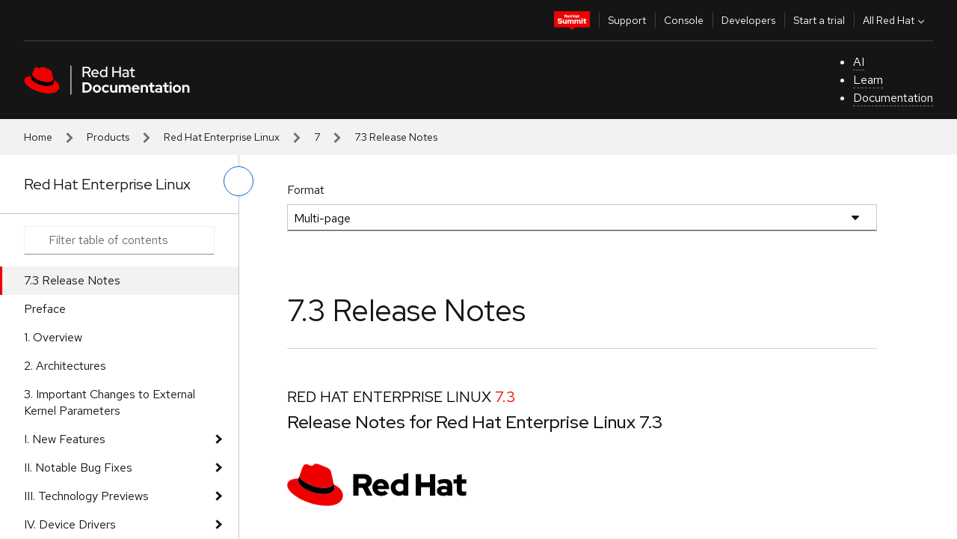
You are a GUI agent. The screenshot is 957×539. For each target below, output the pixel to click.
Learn (868, 80)
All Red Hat (895, 20)
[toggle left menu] (238, 181)
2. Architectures (65, 366)
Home (38, 137)
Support (627, 20)
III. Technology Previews (86, 496)
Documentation (893, 98)
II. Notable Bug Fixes (78, 467)
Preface (45, 309)
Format (305, 190)
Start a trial (819, 20)
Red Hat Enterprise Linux (222, 137)
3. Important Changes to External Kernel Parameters (109, 402)
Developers (748, 20)
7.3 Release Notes (72, 280)
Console (684, 20)
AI (858, 62)
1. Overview (53, 337)
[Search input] (119, 240)
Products (108, 137)
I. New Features (64, 439)
